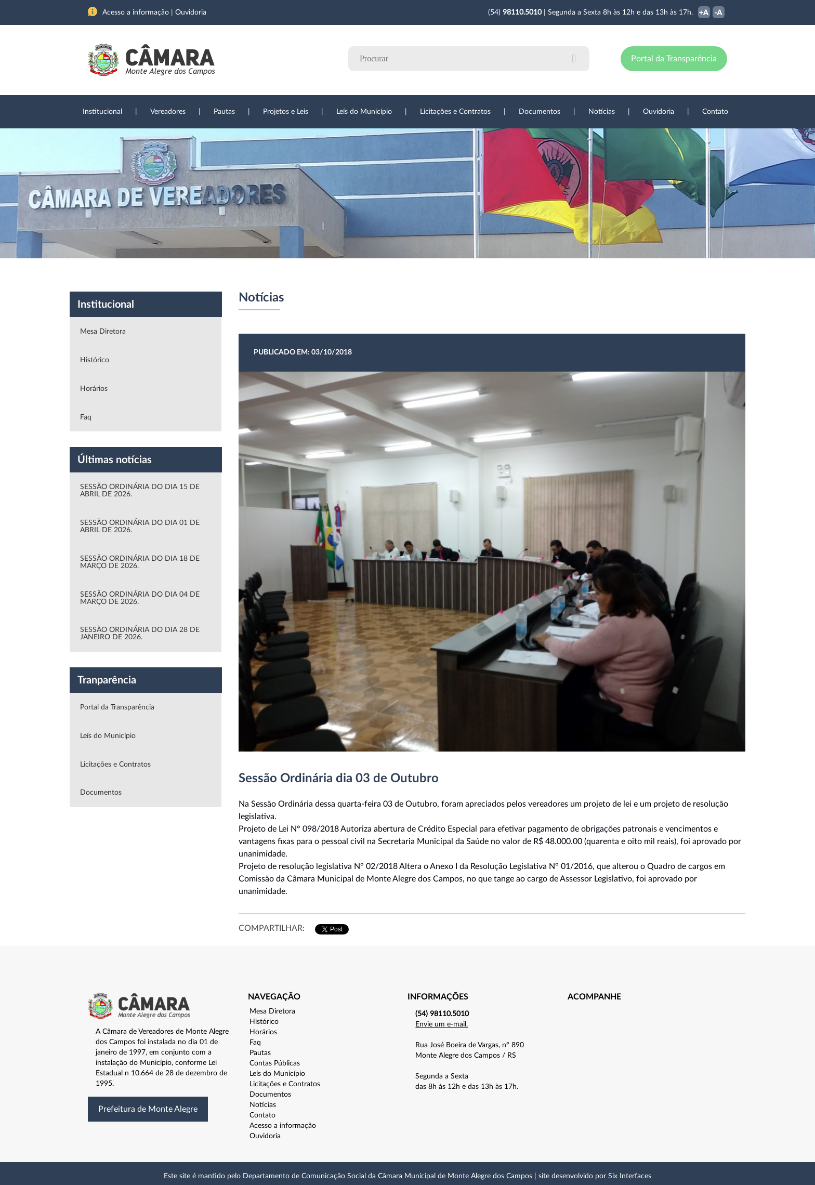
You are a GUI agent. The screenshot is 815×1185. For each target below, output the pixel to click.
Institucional (102, 111)
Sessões (280, 275)
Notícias (601, 111)
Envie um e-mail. (441, 1024)
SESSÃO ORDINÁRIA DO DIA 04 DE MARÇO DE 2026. (140, 598)
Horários (94, 388)
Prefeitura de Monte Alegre (148, 1109)
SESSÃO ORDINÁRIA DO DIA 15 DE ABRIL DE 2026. (140, 490)
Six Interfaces (629, 1176)
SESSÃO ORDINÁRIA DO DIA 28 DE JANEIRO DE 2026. (140, 633)
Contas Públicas (274, 1063)
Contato (715, 111)
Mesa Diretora (103, 331)
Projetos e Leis (285, 111)
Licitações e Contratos (455, 111)
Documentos (539, 111)
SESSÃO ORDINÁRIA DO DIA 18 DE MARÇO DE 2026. (140, 562)
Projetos (227, 275)
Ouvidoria (658, 111)
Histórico (94, 360)
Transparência (402, 275)
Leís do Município (364, 111)
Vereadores (168, 111)
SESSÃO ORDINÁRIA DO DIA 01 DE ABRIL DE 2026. (140, 526)
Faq (85, 417)
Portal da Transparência (674, 59)
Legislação (336, 275)
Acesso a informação (282, 1125)
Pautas (224, 111)
